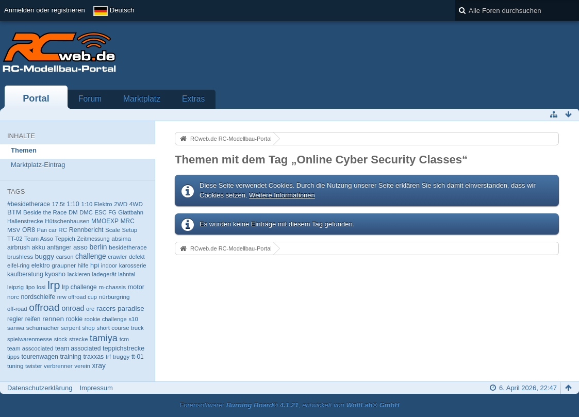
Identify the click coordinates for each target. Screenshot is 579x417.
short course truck (119, 328)
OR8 (28, 229)
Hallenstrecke (25, 221)
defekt (137, 257)
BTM (14, 212)
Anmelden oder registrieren (44, 10)
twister (33, 366)
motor (136, 287)
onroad (72, 308)
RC (62, 229)
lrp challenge (79, 287)
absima (121, 238)
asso (80, 247)
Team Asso (38, 239)
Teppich (65, 239)
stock (61, 339)
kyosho (55, 274)
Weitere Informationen (282, 195)
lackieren (79, 274)
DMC (86, 212)
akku (38, 247)
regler (15, 319)
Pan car (47, 230)
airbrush (18, 247)
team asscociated (30, 348)
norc (13, 296)
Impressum (95, 388)
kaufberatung (25, 274)
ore (90, 309)
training (70, 356)
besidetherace (128, 247)
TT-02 (14, 239)
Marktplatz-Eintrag (38, 165)
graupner (64, 265)
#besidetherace (28, 204)
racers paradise (120, 308)
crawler (117, 257)
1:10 (73, 204)
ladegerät (104, 274)
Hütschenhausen (67, 221)
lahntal (126, 274)
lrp (53, 285)
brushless (20, 256)
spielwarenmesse (29, 339)
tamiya (104, 337)
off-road (17, 309)
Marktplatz (141, 98)
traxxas (93, 356)
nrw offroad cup (77, 297)
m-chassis (112, 286)
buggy (44, 256)
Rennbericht (86, 229)
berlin (98, 247)
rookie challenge (106, 319)
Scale (112, 230)
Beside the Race (45, 212)
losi (41, 287)
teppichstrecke (123, 348)
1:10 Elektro (96, 204)
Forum (90, 98)
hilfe (83, 265)
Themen (24, 150)
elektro (40, 265)
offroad (44, 307)
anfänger (59, 247)
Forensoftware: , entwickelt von (289, 405)
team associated (78, 348)
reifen (33, 319)
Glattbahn (130, 212)
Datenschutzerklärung (39, 388)
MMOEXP (105, 221)
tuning (15, 366)
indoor (109, 265)
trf (108, 357)
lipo (30, 287)
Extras (193, 98)
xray (99, 365)
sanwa (15, 328)
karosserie (132, 265)
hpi (94, 265)
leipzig (15, 287)
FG (112, 212)
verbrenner (58, 366)
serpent (70, 328)
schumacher (42, 327)
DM (73, 212)
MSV (13, 229)
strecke (78, 339)
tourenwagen (39, 356)
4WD (136, 204)
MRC (128, 221)
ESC (100, 212)
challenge (90, 256)
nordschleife (38, 297)
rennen (53, 319)
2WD (120, 204)
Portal (36, 98)
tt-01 (137, 356)
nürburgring (114, 296)
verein (82, 366)
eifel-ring (18, 265)
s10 (133, 319)
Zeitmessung (93, 239)
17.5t (58, 204)
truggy (121, 356)
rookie (74, 319)
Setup (129, 230)
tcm (124, 339)
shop (88, 328)
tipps (13, 357)
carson (65, 257)
